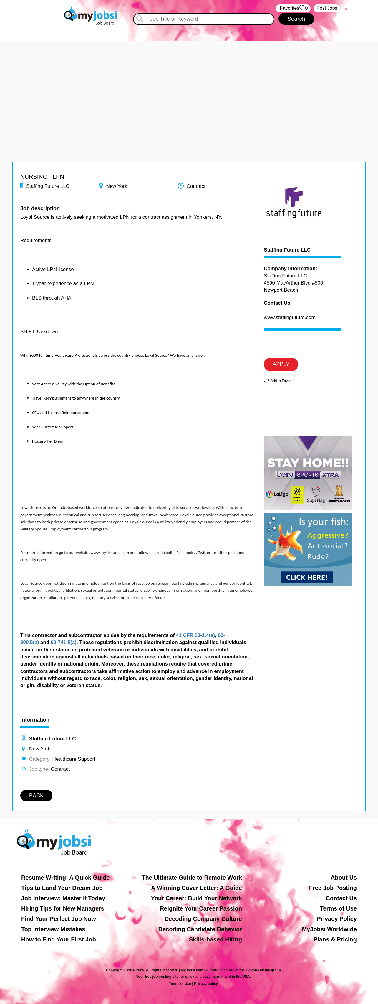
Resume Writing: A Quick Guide (65, 877)
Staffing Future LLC (287, 250)
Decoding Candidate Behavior (200, 929)
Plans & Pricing (335, 939)
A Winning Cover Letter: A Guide (196, 888)
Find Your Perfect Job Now (58, 919)
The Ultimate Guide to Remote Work (192, 877)
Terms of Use (338, 908)
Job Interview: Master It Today (63, 898)
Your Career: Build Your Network (196, 898)
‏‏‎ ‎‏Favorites (293, 8)
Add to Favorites (283, 381)
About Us (344, 877)
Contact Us (341, 898)
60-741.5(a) (64, 642)
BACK (36, 795)
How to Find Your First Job (58, 939)
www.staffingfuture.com (289, 317)
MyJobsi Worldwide (329, 929)
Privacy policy (206, 984)
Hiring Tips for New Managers (62, 908)
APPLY (281, 364)
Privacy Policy (337, 919)
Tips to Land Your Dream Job (62, 888)
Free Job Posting (333, 888)
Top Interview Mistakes (53, 929)
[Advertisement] (189, 82)
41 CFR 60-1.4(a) (195, 635)
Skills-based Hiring (215, 939)
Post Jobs (326, 8)
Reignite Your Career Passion (201, 908)
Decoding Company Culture (203, 919)
